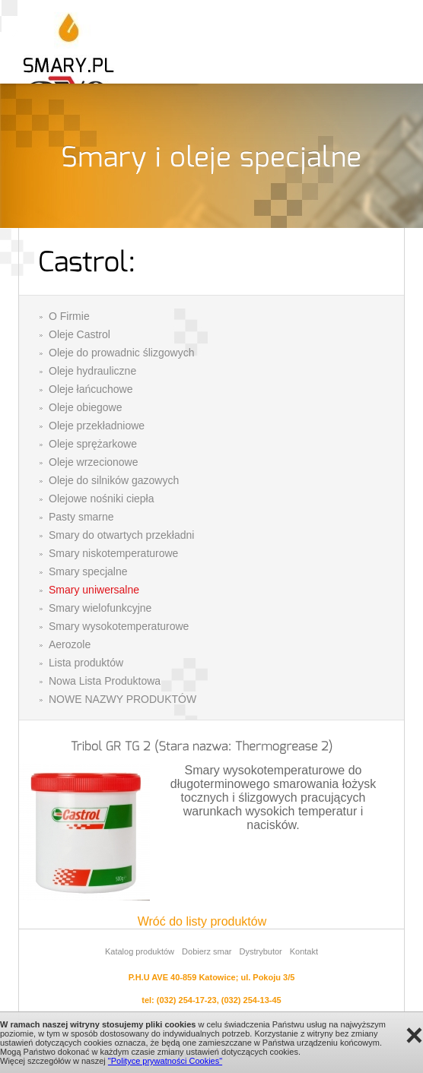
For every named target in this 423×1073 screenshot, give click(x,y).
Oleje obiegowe (85, 407)
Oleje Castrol (79, 334)
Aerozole (70, 644)
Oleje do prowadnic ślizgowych (121, 353)
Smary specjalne (88, 571)
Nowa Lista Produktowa (105, 681)
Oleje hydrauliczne (92, 371)
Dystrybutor (260, 951)
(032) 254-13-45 (251, 1000)
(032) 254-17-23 (187, 1000)
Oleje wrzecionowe (93, 462)
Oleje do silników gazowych (114, 480)
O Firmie (69, 316)
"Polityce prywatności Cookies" (165, 1060)
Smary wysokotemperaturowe (119, 626)
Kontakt (304, 951)
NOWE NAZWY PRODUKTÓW (122, 699)
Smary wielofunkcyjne (100, 608)
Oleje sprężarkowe (93, 444)
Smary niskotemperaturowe (113, 553)
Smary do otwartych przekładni (121, 535)
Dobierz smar (206, 951)
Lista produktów (86, 663)
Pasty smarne (81, 517)
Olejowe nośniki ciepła (101, 498)
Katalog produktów (139, 951)
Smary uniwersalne (94, 590)
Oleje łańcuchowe (91, 389)
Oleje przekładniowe (97, 425)
